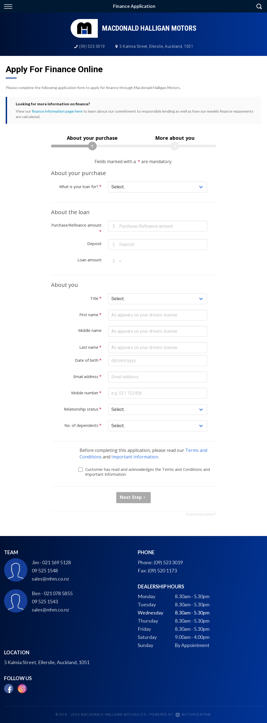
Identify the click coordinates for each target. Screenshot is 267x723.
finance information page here (57, 111)
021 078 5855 (58, 593)
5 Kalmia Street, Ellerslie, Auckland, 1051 (156, 46)
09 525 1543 (45, 601)
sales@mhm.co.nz (50, 579)
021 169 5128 (56, 562)
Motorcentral (193, 714)
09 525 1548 (45, 570)
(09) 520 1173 (162, 570)
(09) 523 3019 (92, 46)
